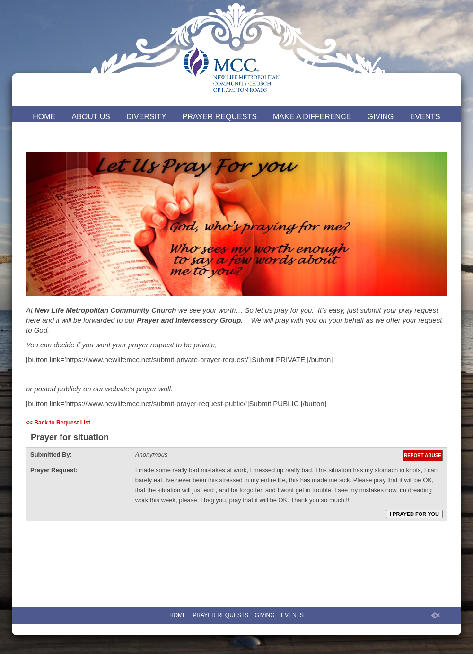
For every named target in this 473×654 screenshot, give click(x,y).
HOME (44, 117)
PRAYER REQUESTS (220, 117)
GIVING (381, 117)
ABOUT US (90, 117)
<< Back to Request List (58, 422)
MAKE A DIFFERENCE (312, 117)
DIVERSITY (146, 117)
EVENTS (425, 117)
